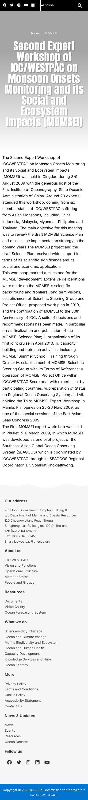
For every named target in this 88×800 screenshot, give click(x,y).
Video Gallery (15, 607)
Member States (16, 577)
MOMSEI (51, 33)
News (35, 33)
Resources (13, 736)
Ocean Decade (16, 742)
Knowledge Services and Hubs (28, 659)
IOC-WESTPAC (16, 560)
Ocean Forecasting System (25, 612)
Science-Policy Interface (23, 631)
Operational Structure (21, 571)
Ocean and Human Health (24, 648)
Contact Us (13, 706)
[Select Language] (60, 5)
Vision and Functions (20, 565)
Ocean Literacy (16, 665)
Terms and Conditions (21, 689)
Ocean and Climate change (25, 637)
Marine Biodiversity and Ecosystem (31, 642)
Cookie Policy (15, 695)
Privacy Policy (15, 684)
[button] (80, 5)
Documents (13, 601)
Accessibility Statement (23, 700)
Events (10, 730)
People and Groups (19, 582)
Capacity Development (22, 654)
